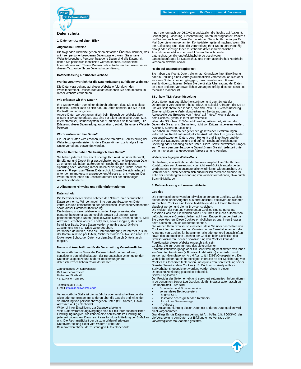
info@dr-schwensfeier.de (81, 288)
